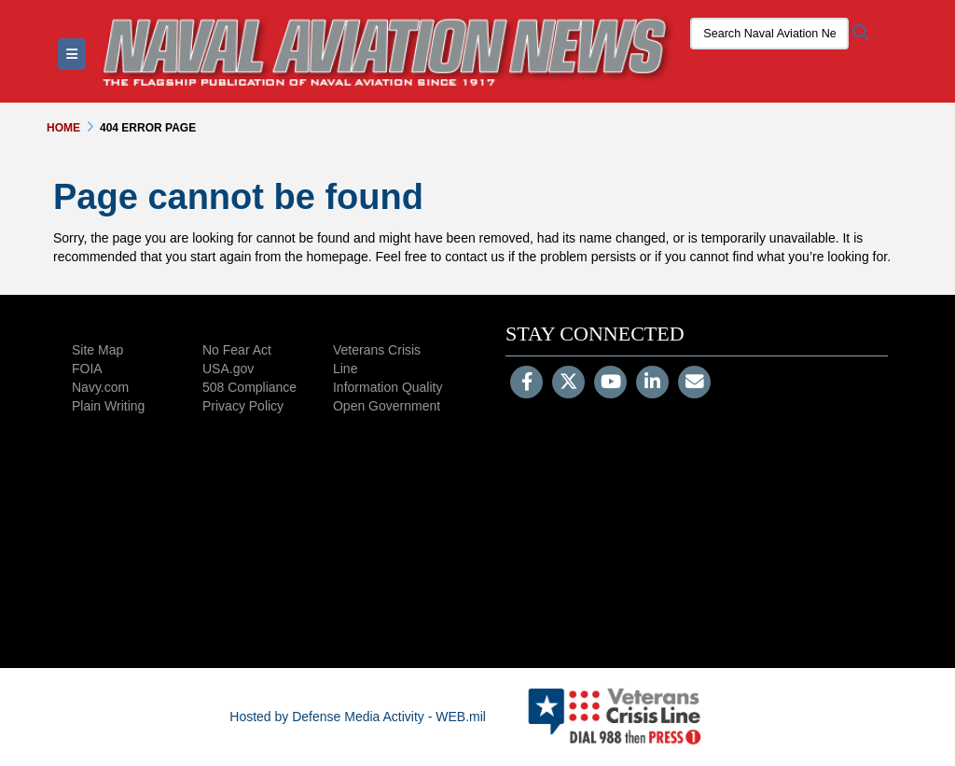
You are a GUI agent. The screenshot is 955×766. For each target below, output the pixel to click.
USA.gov (228, 368)
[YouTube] (610, 383)
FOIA (87, 368)
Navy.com (100, 387)
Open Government (386, 405)
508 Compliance (249, 387)
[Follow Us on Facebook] (526, 383)
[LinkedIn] (652, 383)
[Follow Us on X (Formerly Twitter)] (568, 383)
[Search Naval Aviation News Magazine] (769, 33)
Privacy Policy (243, 405)
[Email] (694, 383)
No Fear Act (236, 349)
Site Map (97, 349)
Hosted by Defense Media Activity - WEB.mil (357, 716)
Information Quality (388, 387)
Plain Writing (108, 405)
